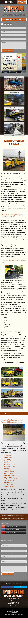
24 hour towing (8, 482)
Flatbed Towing (8, 457)
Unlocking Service (8, 484)
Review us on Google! (9, 526)
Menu (9, 2)
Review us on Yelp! (8, 532)
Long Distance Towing (9, 466)
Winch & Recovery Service (11, 479)
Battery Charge (8, 470)
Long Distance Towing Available (12, 518)
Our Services (5, 413)
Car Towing (7, 459)
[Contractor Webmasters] (14, 611)
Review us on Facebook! (10, 529)
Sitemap (19, 612)
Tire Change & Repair (9, 464)
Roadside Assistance (9, 455)
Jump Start (6, 468)
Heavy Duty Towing (9, 471)
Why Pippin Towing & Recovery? (12, 515)
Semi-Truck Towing (9, 480)
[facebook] (7, 587)
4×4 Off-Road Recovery (10, 486)
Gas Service (7, 462)
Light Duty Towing (8, 473)
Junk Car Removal (9, 477)
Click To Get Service (22, 2)
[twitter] (20, 587)
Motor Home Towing (9, 475)
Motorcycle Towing (9, 461)
